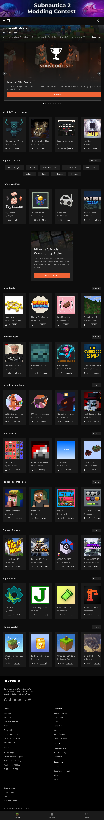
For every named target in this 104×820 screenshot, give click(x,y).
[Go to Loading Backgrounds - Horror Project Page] (66, 134)
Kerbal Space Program (12, 734)
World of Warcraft (11, 722)
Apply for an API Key (12, 765)
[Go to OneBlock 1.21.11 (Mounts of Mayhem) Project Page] (66, 649)
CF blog (56, 722)
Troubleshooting (60, 753)
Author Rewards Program (14, 761)
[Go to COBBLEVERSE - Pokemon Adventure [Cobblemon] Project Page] (66, 552)
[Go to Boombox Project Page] (66, 206)
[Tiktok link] (10, 699)
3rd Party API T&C (11, 769)
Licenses (7, 796)
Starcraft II (8, 730)
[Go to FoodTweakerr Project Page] (66, 310)
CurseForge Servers (61, 738)
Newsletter (58, 726)
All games (7, 713)
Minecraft (8, 718)
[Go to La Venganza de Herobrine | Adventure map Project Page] (40, 455)
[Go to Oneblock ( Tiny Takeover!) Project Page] (14, 649)
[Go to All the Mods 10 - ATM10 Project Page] (14, 552)
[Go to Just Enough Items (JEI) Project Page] (40, 601)
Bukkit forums (59, 734)
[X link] (24, 699)
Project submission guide (13, 757)
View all (96, 288)
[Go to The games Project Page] (66, 455)
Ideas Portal (58, 718)
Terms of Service (10, 788)
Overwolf (57, 767)
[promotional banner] (52, 8)
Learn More (56, 95)
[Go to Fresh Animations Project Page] (14, 504)
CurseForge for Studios (62, 771)
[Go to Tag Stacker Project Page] (14, 206)
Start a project (9, 753)
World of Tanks (10, 742)
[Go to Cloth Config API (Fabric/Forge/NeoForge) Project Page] (66, 601)
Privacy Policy (9, 792)
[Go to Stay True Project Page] (66, 504)
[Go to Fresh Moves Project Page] (40, 504)
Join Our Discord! (60, 713)
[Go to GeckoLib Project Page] (14, 601)
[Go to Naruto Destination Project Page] (40, 310)
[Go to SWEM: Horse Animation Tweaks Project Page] (40, 407)
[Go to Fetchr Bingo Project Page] (14, 455)
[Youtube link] (15, 699)
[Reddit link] (29, 699)
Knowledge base (60, 748)
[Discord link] (19, 699)
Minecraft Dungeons (12, 738)
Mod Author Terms (10, 800)
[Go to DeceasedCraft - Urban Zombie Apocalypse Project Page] (40, 552)
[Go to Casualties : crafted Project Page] (66, 407)
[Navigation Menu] (4, 20)
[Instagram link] (5, 699)
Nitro (56, 779)
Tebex (56, 775)
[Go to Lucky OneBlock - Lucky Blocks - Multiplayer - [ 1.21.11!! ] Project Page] (40, 649)
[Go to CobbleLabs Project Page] (66, 359)
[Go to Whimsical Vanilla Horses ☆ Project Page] (14, 407)
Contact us (58, 757)
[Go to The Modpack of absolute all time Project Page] (14, 359)
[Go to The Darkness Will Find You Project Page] (14, 134)
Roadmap (57, 730)
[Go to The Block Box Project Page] (40, 206)
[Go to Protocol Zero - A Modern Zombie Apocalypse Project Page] (40, 359)
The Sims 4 (8, 726)
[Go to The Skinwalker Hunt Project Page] (40, 134)
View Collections (52, 275)
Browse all (95, 160)
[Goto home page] (9, 21)
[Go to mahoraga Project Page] (14, 310)
